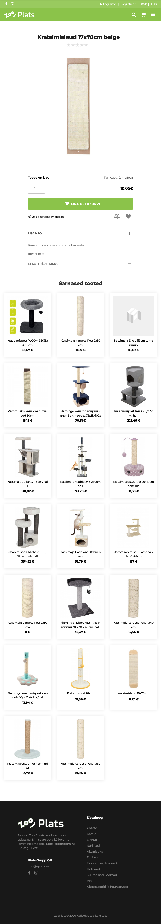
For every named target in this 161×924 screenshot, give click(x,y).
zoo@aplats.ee (38, 866)
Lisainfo (35, 233)
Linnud (92, 840)
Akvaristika (95, 851)
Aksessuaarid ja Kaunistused (107, 887)
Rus (154, 4)
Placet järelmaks (42, 264)
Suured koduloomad (102, 875)
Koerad (92, 828)
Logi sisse (108, 4)
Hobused (93, 869)
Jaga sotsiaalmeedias (48, 217)
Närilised (93, 846)
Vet (89, 881)
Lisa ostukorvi (82, 203)
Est (144, 4)
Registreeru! (129, 4)
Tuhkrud (93, 857)
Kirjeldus (36, 254)
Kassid (91, 834)
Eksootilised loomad (102, 863)
